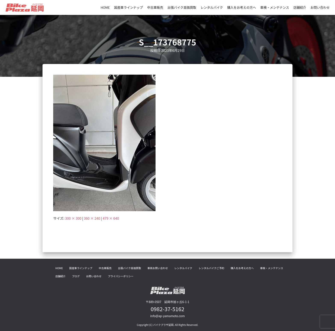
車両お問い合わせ (157, 268)
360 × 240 (92, 218)
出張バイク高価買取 (182, 7)
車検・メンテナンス (274, 7)
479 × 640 (111, 218)
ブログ (76, 276)
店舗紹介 (299, 7)
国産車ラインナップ (128, 7)
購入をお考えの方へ (241, 7)
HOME (105, 7)
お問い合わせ (320, 7)
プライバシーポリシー (121, 276)
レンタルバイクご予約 (211, 268)
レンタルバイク (212, 7)
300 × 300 (73, 218)
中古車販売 (155, 7)
